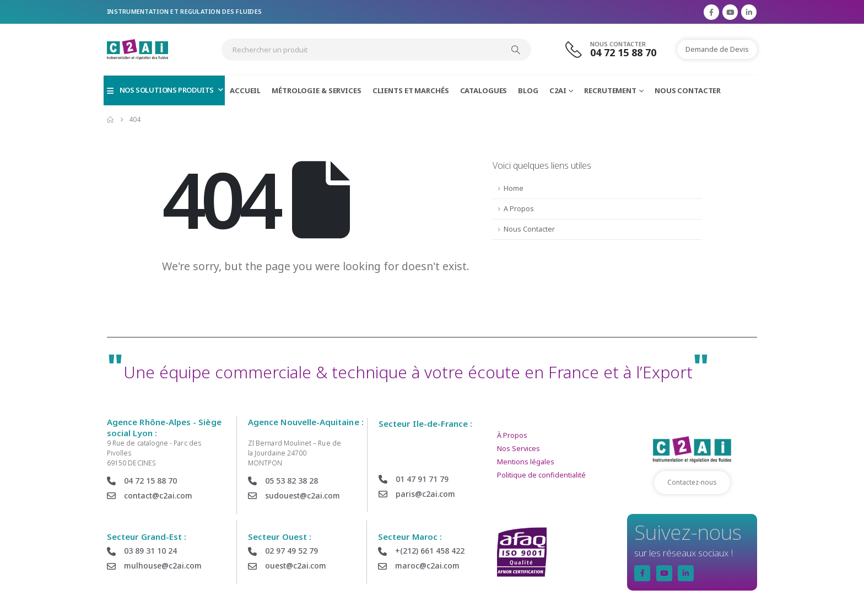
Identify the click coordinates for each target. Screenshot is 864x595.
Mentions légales (525, 462)
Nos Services (518, 448)
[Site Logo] (137, 49)
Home (513, 188)
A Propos (519, 208)
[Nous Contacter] (617, 49)
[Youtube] (730, 12)
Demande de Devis (717, 49)
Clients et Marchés (410, 90)
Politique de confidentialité (541, 475)
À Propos (512, 435)
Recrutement (610, 90)
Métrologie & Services (316, 90)
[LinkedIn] (749, 12)
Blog (528, 90)
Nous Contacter (688, 90)
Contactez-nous (692, 482)
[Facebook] (711, 12)
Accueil (245, 90)
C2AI (557, 90)
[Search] (515, 50)
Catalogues (483, 90)
